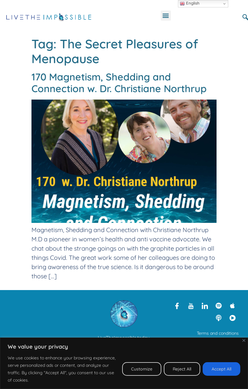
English (190, 3)
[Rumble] (232, 317)
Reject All (182, 369)
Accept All (221, 369)
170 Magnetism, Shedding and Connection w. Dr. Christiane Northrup (119, 83)
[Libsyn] (218, 317)
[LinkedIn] (204, 305)
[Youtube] (191, 305)
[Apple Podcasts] (232, 305)
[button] (166, 15)
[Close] (243, 340)
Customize (141, 369)
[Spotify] (218, 305)
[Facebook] (177, 305)
